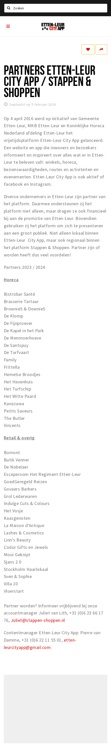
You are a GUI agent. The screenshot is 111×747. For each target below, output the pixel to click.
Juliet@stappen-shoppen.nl (38, 620)
